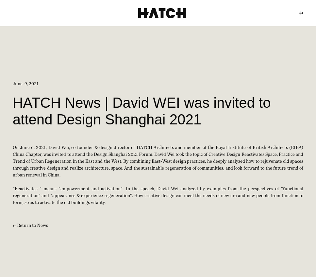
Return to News (30, 225)
